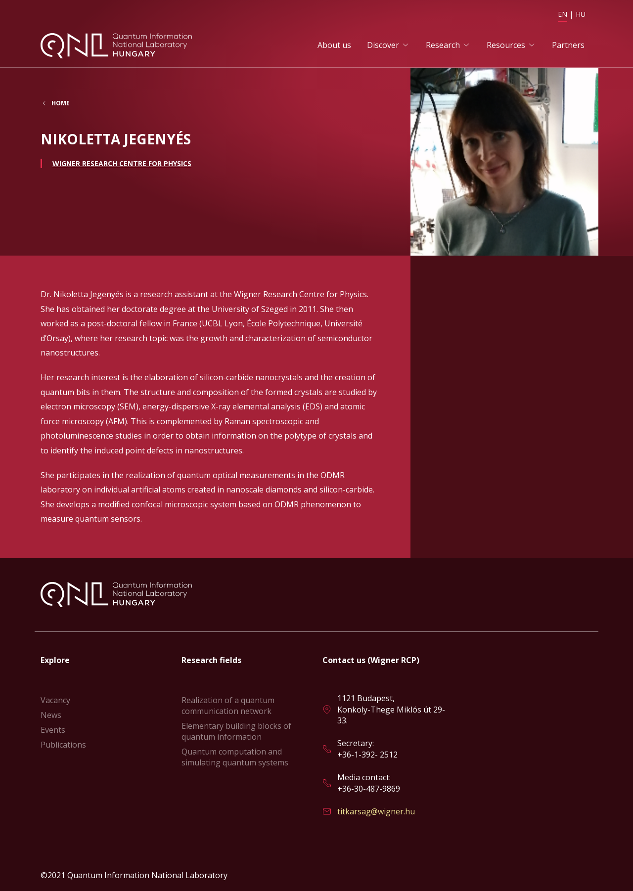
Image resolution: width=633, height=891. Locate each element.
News (51, 715)
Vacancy (55, 700)
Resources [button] (506, 45)
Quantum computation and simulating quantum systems (234, 757)
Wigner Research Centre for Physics (121, 163)
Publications (63, 744)
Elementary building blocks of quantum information (236, 731)
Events (53, 729)
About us (334, 45)
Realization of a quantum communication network (227, 705)
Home (60, 103)
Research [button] (443, 45)
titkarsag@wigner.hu (376, 811)
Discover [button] (383, 45)
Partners (568, 45)
